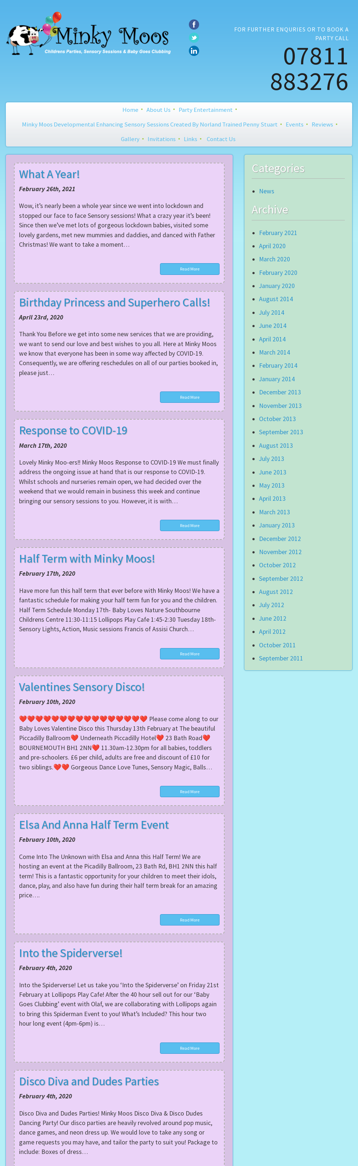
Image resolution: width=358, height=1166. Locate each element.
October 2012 (277, 565)
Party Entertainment (206, 110)
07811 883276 (309, 68)
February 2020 (278, 273)
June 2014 (272, 326)
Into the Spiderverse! (71, 953)
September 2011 (281, 658)
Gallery (130, 139)
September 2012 (281, 579)
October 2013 (277, 419)
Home (130, 110)
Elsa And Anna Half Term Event (94, 824)
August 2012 (276, 592)
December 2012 (280, 539)
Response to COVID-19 (73, 430)
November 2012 (280, 552)
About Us (158, 110)
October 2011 (277, 645)
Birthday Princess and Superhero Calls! (114, 302)
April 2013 (272, 499)
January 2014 (277, 379)
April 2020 (272, 246)
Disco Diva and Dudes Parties (89, 1081)
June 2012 (272, 618)
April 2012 (272, 632)
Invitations (162, 139)
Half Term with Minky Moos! (87, 558)
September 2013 (281, 432)
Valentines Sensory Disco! (82, 686)
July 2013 (271, 459)
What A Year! (49, 174)
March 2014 (274, 352)
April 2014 (272, 339)
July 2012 (271, 605)
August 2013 (276, 446)
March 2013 (274, 512)
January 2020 (277, 286)
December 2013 (280, 392)
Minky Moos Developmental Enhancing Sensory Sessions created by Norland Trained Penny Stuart (150, 124)
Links (190, 139)
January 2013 (277, 525)
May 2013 (272, 485)
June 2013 (272, 472)
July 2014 (271, 312)
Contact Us (221, 139)
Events (295, 124)
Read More (189, 269)
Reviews (322, 124)
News (266, 191)
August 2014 (276, 299)
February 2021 (278, 233)
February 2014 (278, 365)
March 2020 (274, 259)
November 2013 (280, 406)
